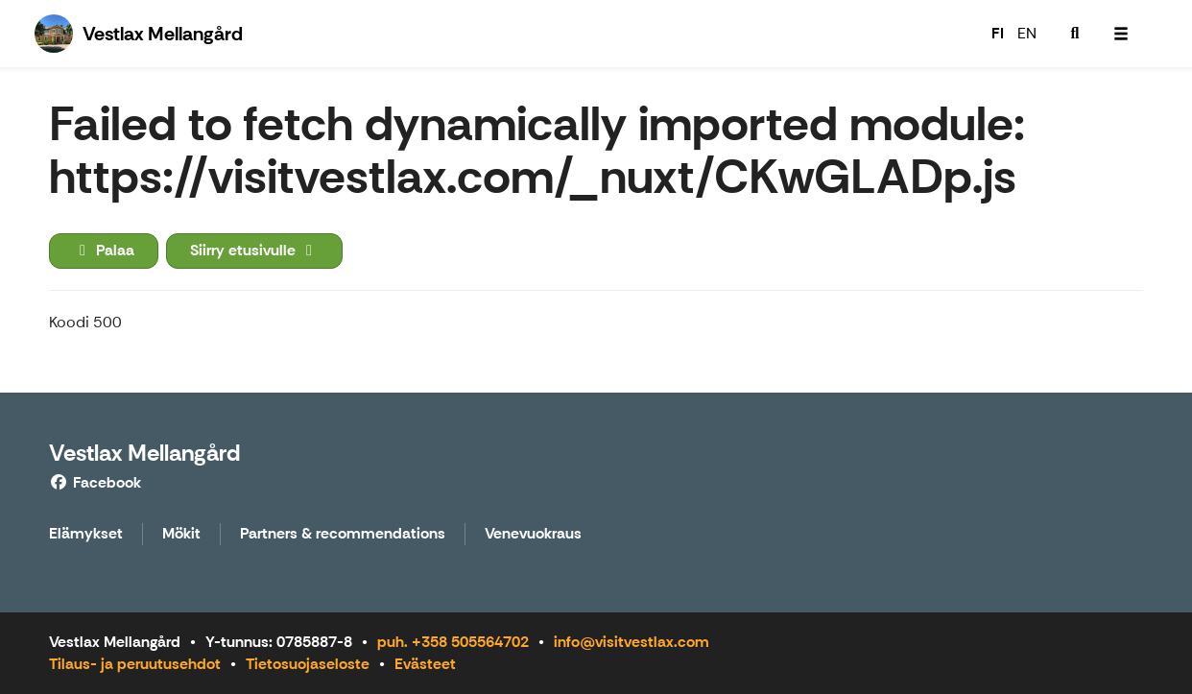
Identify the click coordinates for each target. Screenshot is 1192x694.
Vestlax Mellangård (144, 452)
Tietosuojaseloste (308, 664)
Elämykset (86, 534)
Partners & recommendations (342, 534)
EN (1027, 33)
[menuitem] (1075, 33)
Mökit (181, 534)
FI (997, 33)
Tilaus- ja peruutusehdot (135, 664)
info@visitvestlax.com (631, 642)
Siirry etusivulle (254, 250)
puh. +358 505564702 (453, 642)
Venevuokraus (533, 534)
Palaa (103, 250)
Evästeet (425, 664)
